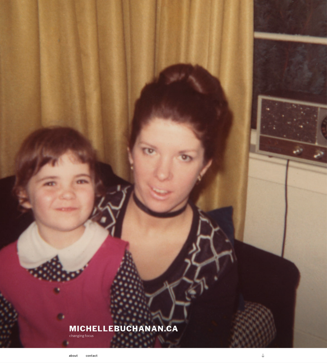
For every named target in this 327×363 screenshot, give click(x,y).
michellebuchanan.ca (124, 328)
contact (92, 355)
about (73, 355)
